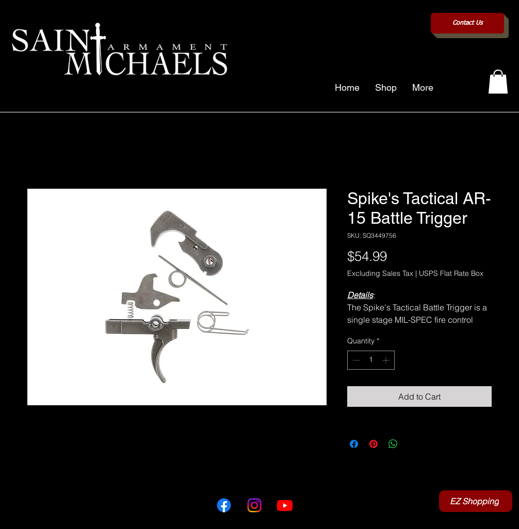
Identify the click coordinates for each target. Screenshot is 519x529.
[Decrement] (355, 360)
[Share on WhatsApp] (393, 444)
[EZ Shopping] (475, 501)
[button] (498, 82)
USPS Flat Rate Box (451, 273)
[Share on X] (413, 444)
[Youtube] (284, 505)
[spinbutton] (371, 360)
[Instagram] (254, 505)
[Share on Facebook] (354, 444)
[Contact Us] (467, 23)
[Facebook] (224, 505)
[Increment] (386, 360)
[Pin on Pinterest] (373, 444)
